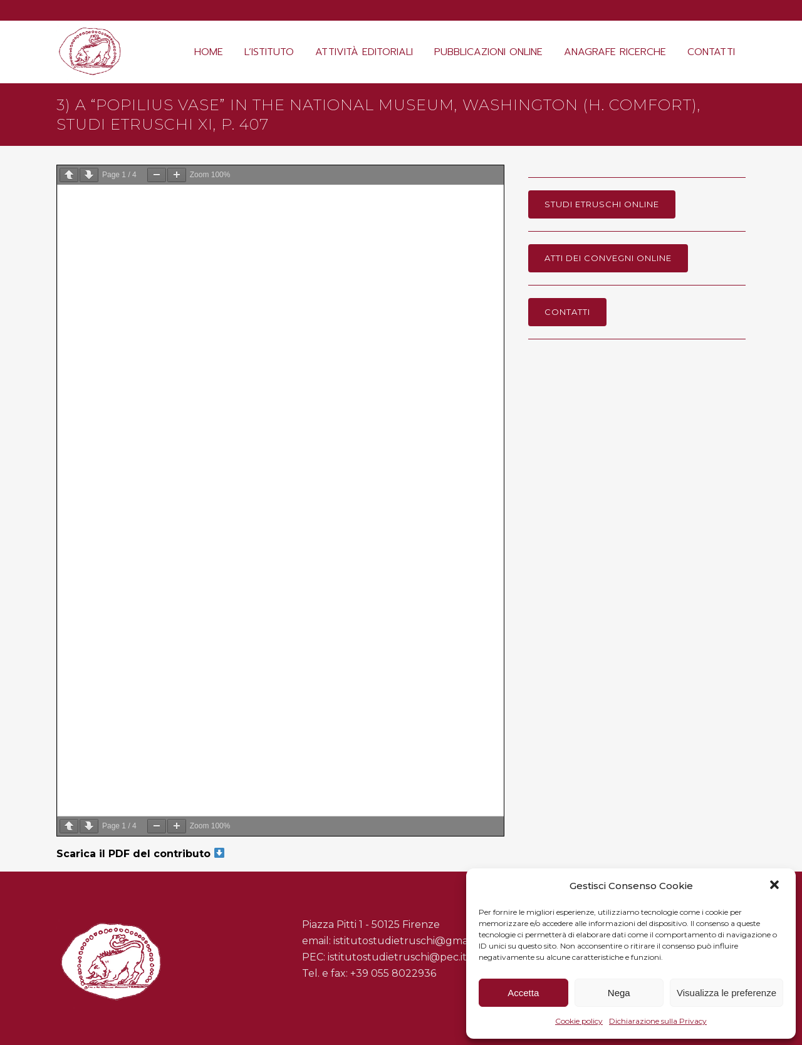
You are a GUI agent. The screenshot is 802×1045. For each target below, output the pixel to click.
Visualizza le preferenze (726, 992)
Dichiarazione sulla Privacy (658, 1021)
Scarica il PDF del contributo (140, 854)
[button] (775, 885)
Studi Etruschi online (601, 204)
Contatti (567, 312)
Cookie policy (579, 1021)
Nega (619, 992)
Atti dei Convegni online (608, 258)
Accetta (523, 992)
